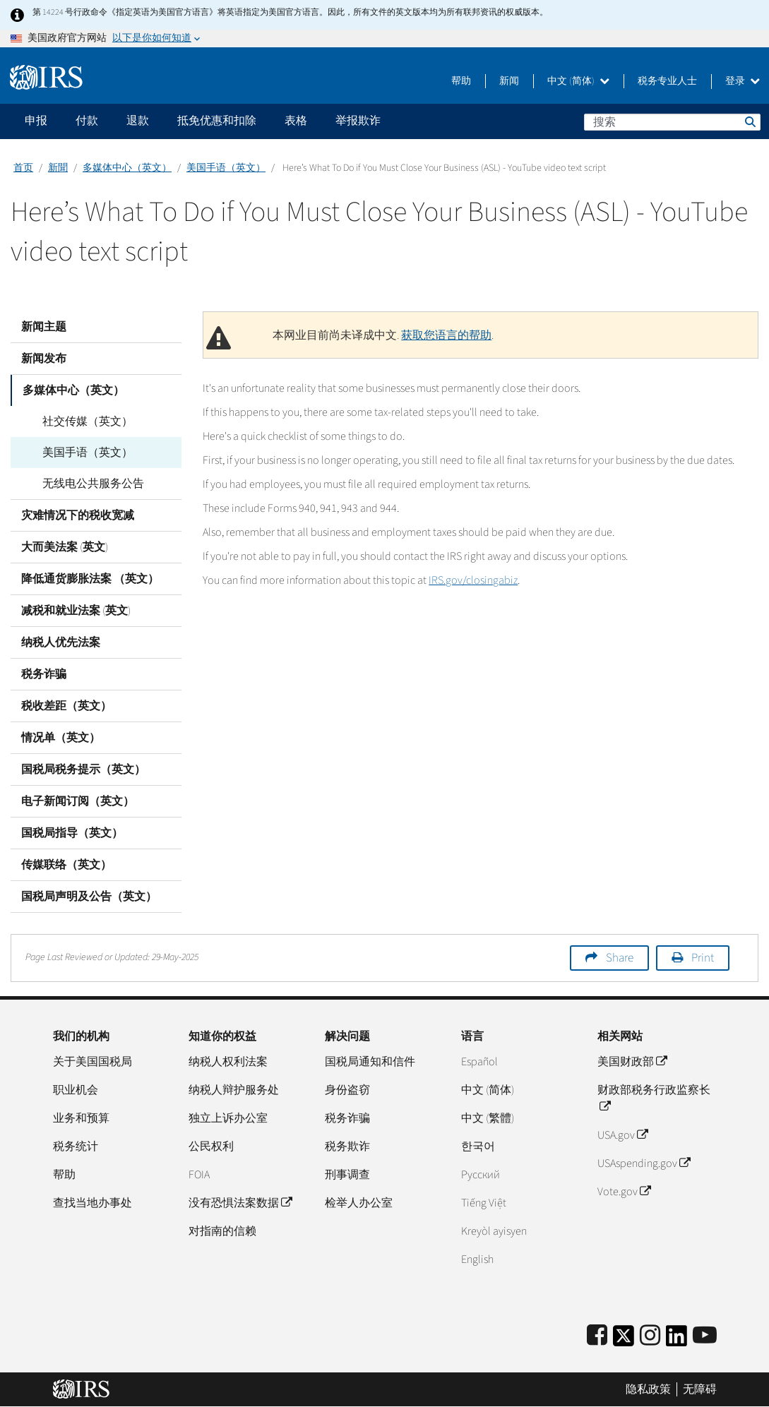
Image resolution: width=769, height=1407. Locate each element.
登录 (742, 81)
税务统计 (75, 1146)
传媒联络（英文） (66, 865)
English (477, 1259)
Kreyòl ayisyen (494, 1231)
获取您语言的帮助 (446, 335)
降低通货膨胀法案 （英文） (90, 579)
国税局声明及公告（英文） (89, 896)
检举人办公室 (359, 1203)
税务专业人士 (667, 81)
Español (479, 1062)
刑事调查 (347, 1175)
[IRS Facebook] (597, 1336)
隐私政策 (648, 1389)
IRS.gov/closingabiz (473, 580)
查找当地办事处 (92, 1203)
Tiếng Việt (483, 1203)
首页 (23, 168)
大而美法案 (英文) (64, 547)
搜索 (749, 121)
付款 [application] (87, 120)
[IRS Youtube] (705, 1336)
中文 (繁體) (487, 1118)
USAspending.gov (643, 1163)
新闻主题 (43, 327)
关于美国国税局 (92, 1062)
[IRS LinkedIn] (676, 1340)
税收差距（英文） (66, 706)
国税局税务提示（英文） (83, 769)
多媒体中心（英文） (127, 168)
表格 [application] (296, 120)
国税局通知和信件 (370, 1062)
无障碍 (700, 1389)
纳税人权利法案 (228, 1062)
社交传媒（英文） (77, 421)
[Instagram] (650, 1336)
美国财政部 (632, 1062)
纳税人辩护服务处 (234, 1090)
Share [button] (619, 958)
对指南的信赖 (222, 1231)
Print (702, 958)
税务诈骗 (43, 674)
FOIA (199, 1175)
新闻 (509, 81)
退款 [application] (137, 120)
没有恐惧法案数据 (240, 1203)
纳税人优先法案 (60, 642)
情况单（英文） (60, 738)
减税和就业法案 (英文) (76, 610)
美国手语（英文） (226, 168)
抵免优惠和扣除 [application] (216, 120)
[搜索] (672, 122)
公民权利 (211, 1146)
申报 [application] (36, 120)
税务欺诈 (347, 1146)
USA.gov (622, 1135)
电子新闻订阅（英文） (77, 801)
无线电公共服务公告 (82, 483)
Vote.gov (623, 1191)
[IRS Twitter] (623, 1340)
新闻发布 (43, 358)
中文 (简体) (578, 81)
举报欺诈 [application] (358, 120)
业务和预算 (81, 1118)
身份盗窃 (347, 1090)
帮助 (461, 81)
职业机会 (75, 1090)
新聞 (58, 168)
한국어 (478, 1146)
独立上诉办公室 (228, 1118)
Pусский (480, 1175)
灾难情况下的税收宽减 (77, 515)
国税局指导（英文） (72, 833)
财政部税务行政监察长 (653, 1098)
